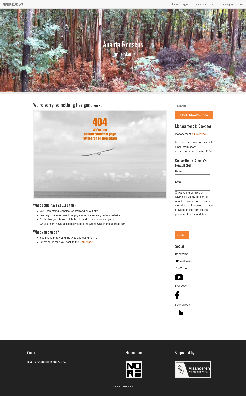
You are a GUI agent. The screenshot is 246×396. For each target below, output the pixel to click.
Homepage (86, 242)
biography (228, 4)
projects (200, 4)
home (175, 4)
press (240, 4)
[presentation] (192, 220)
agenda (186, 4)
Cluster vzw (199, 134)
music (214, 4)
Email (178, 181)
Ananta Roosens (13, 4)
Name (178, 171)
